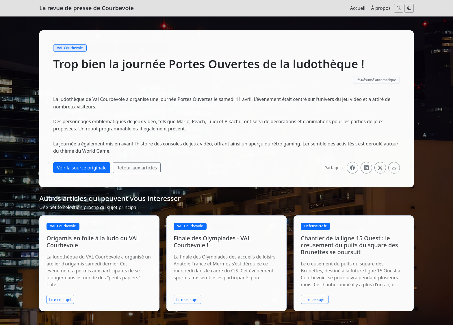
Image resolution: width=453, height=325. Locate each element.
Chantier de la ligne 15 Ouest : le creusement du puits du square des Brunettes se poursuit (349, 245)
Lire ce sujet (60, 299)
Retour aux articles (136, 168)
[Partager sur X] (380, 167)
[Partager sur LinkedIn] (366, 167)
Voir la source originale (82, 168)
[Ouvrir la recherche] (398, 8)
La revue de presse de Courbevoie (86, 8)
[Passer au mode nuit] (409, 8)
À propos (381, 8)
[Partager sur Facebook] (352, 167)
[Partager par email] (394, 167)
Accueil (357, 8)
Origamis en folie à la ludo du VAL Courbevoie (93, 241)
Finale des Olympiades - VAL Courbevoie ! (212, 241)
